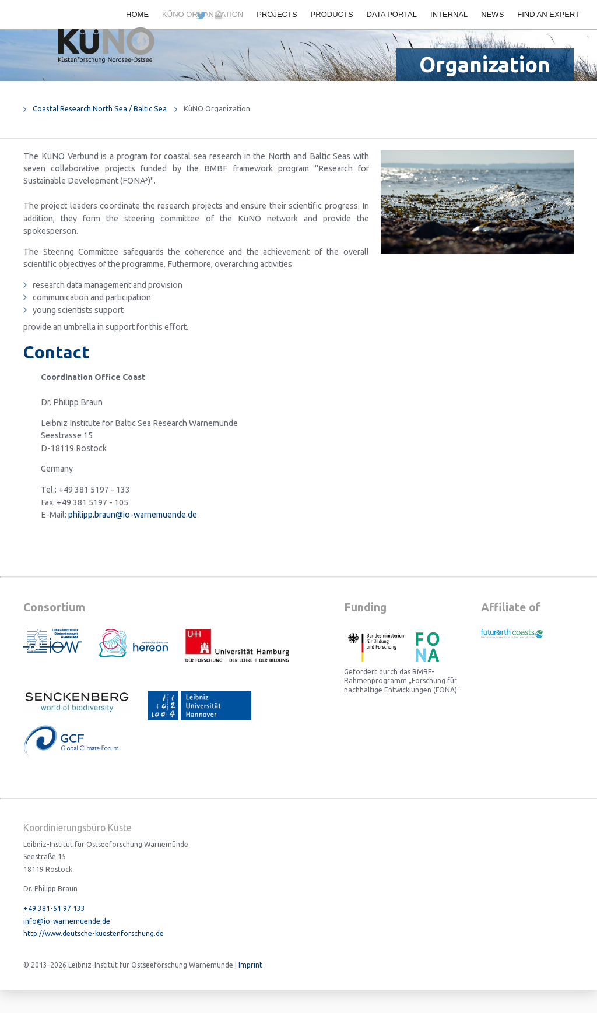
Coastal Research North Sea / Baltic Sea (100, 108)
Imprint (250, 965)
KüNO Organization (202, 14)
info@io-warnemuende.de (66, 921)
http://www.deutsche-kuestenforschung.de (93, 933)
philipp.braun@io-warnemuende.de (132, 514)
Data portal (392, 14)
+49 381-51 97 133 (54, 908)
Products (332, 14)
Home (137, 14)
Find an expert (548, 14)
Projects (277, 14)
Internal (449, 14)
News (492, 14)
